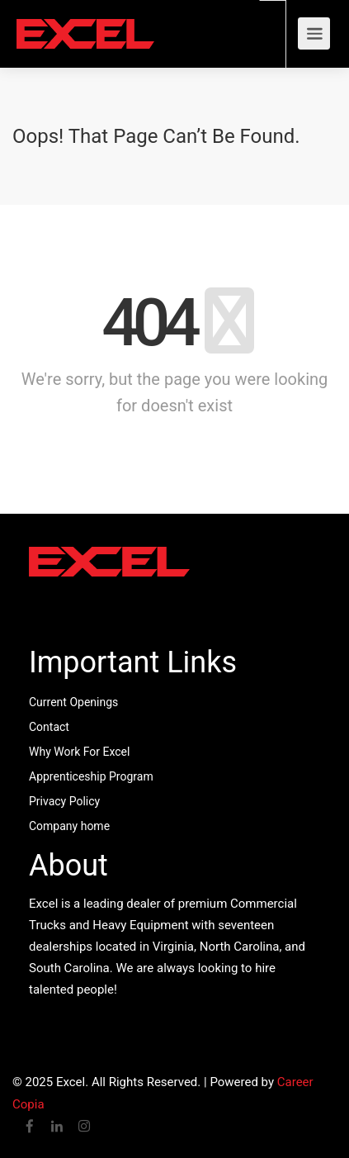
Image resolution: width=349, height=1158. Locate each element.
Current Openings (73, 702)
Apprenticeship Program (91, 776)
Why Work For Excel (79, 751)
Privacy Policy (64, 801)
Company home (69, 826)
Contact (49, 726)
